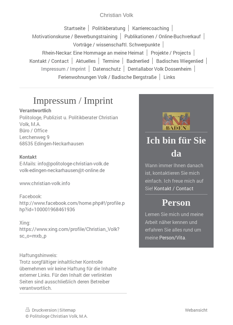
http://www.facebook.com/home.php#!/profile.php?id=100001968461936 (72, 206)
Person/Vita (172, 237)
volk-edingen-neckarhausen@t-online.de (62, 170)
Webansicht (196, 310)
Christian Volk (116, 15)
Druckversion (41, 310)
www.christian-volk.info (44, 183)
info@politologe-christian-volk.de (73, 163)
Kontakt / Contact (174, 188)
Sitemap (67, 310)
